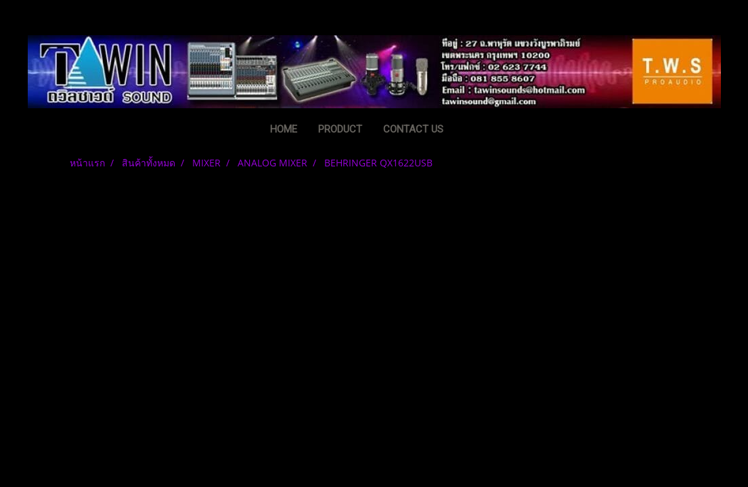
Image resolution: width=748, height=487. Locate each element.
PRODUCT (340, 129)
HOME (283, 129)
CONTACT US (413, 129)
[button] (474, 130)
